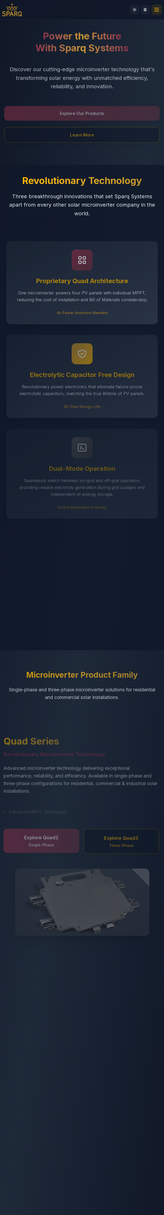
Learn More (82, 137)
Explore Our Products (82, 115)
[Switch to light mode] (134, 10)
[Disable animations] (145, 10)
